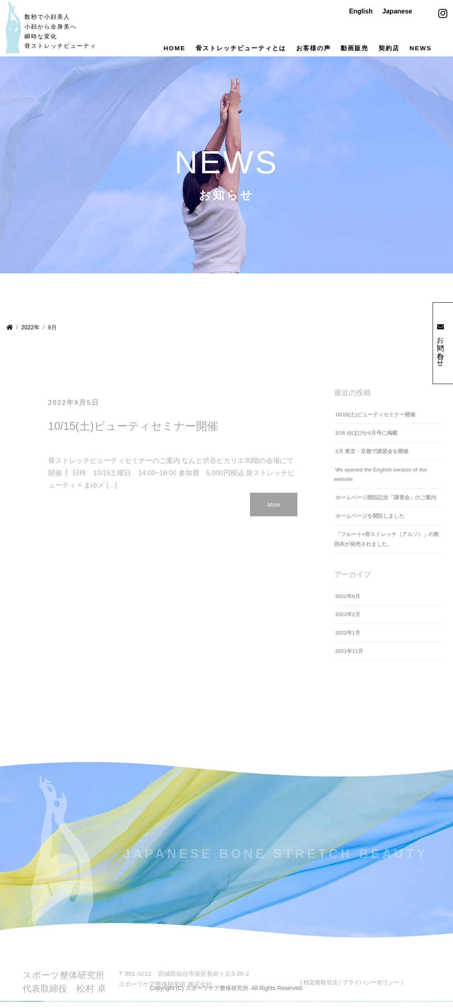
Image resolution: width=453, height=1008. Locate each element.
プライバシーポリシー (370, 989)
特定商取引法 (320, 989)
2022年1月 (347, 640)
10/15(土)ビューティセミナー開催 (133, 433)
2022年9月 (347, 603)
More (273, 511)
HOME (174, 48)
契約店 (389, 48)
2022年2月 (347, 621)
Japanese (397, 11)
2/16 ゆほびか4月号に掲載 (366, 440)
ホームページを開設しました (369, 522)
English (361, 11)
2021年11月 (349, 658)
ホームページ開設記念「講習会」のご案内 (385, 504)
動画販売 (354, 48)
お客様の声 (313, 48)
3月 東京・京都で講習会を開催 (372, 458)
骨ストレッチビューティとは (241, 48)
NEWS (421, 48)
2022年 (30, 327)
